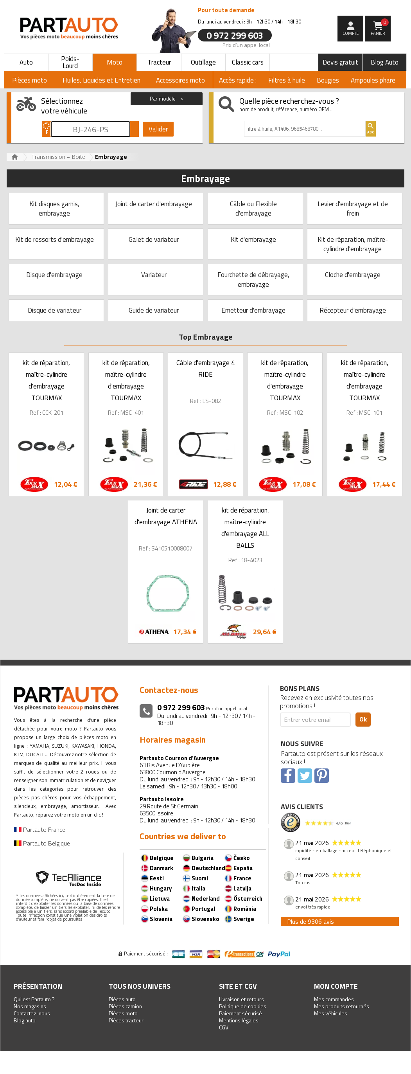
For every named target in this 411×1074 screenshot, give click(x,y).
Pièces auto (122, 999)
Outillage (203, 62)
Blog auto (25, 1020)
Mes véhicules (330, 1013)
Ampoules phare (373, 80)
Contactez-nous (32, 1013)
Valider (158, 129)
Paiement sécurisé (240, 1013)
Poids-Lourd (70, 62)
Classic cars (248, 62)
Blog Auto (384, 62)
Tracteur (159, 62)
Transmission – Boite (58, 156)
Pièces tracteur (126, 1020)
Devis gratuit (340, 62)
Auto (26, 62)
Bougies (328, 80)
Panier (380, 27)
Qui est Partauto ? (34, 999)
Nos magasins (30, 1006)
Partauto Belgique (42, 843)
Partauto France (39, 829)
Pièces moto (123, 1013)
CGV (223, 1027)
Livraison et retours (241, 999)
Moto (114, 62)
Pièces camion (125, 1006)
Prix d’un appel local (246, 44)
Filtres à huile (286, 80)
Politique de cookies (242, 1006)
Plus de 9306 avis (310, 921)
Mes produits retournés (341, 1006)
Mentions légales (238, 1020)
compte (351, 33)
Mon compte (336, 986)
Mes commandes (334, 999)
